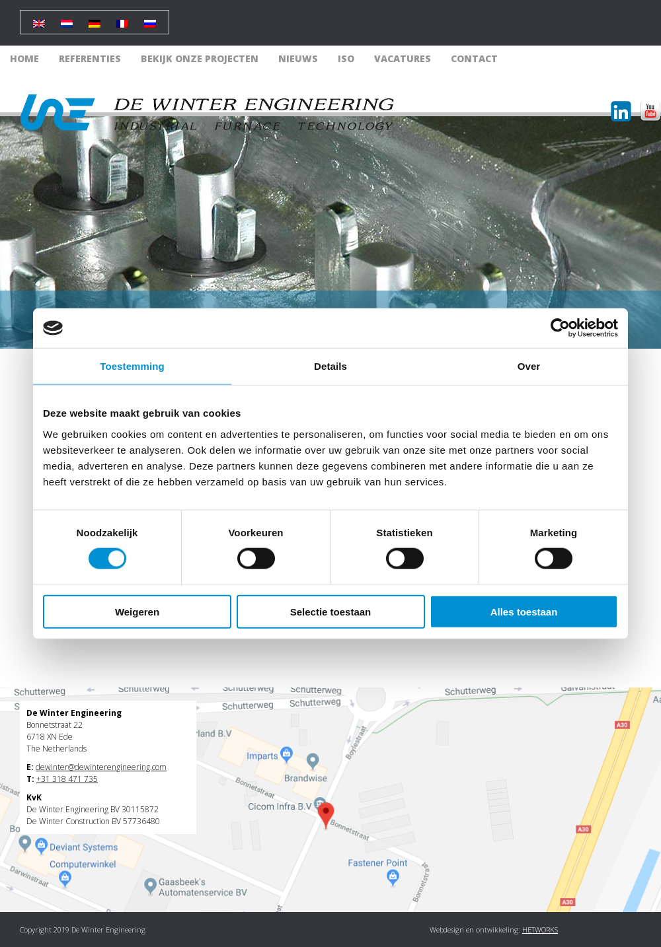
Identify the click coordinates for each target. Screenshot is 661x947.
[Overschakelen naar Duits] (94, 18)
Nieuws (298, 58)
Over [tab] (529, 366)
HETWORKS (540, 929)
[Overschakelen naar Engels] (39, 18)
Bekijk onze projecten (199, 58)
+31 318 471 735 (67, 779)
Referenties (90, 58)
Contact (474, 58)
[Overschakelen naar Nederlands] (67, 18)
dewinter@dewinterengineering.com (101, 767)
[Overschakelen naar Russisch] (150, 18)
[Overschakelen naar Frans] (122, 18)
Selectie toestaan (330, 611)
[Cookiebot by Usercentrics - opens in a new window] (560, 328)
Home (24, 58)
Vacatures (402, 58)
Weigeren (137, 611)
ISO (346, 58)
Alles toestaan (524, 611)
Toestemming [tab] (132, 366)
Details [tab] (330, 366)
